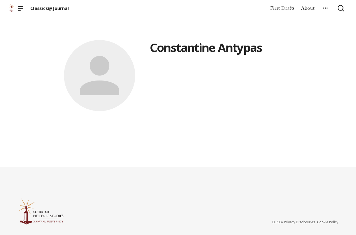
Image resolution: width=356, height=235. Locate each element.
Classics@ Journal (49, 8)
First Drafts (282, 8)
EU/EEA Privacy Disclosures (293, 222)
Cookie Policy (327, 222)
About (308, 8)
